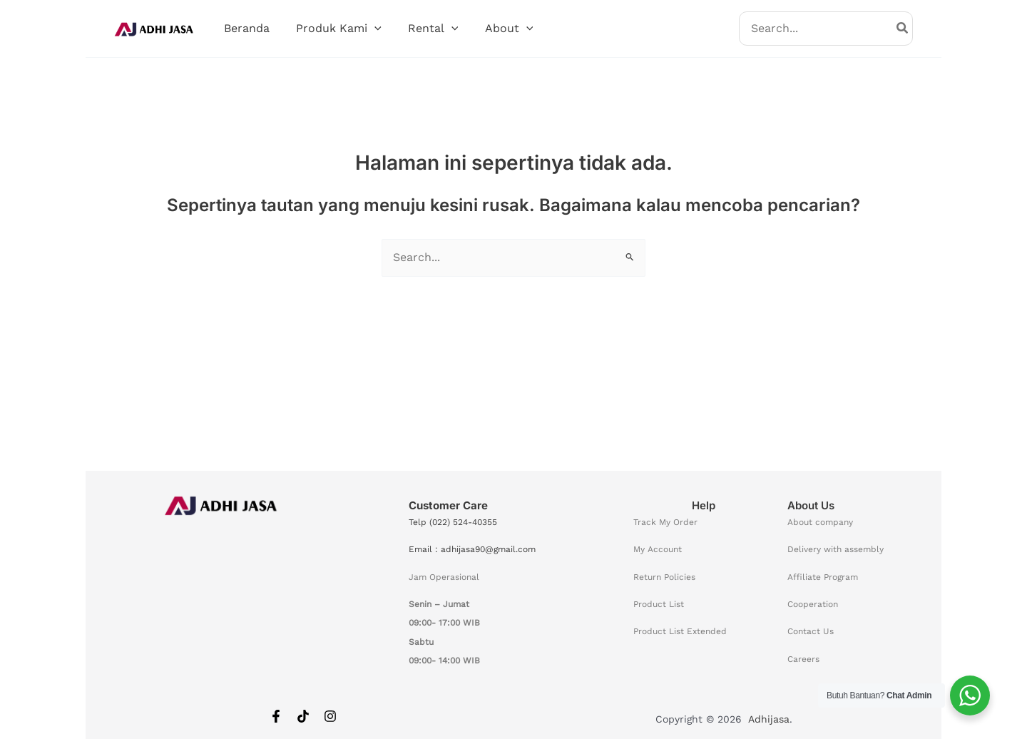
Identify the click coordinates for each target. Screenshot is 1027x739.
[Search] (903, 28)
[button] (369, 28)
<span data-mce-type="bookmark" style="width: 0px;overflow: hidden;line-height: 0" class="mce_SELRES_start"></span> (222, 599)
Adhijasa (769, 719)
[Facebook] (276, 716)
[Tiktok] (303, 716)
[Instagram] (330, 716)
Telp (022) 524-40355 (453, 522)
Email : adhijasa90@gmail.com (472, 549)
